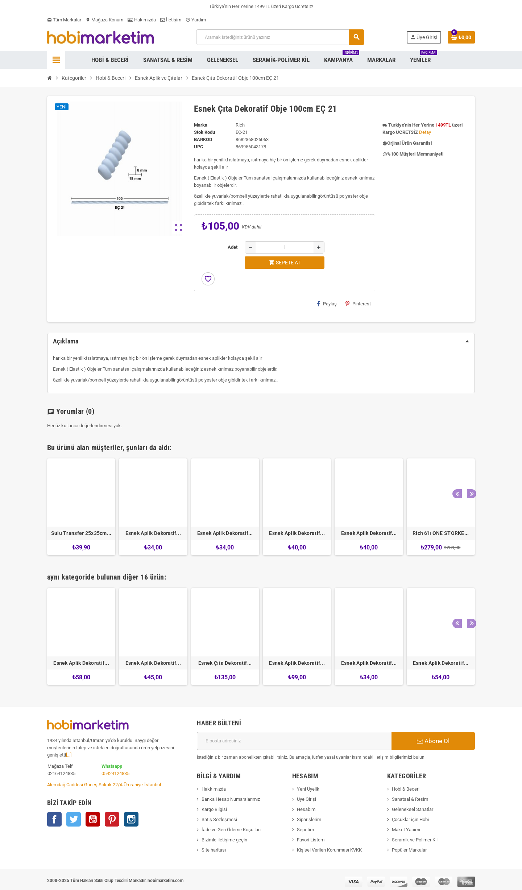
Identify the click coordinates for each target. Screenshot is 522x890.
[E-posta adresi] (294, 741)
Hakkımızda (214, 789)
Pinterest (358, 303)
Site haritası (214, 850)
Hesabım (306, 809)
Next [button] (467, 445)
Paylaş (327, 303)
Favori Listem (310, 839)
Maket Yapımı (406, 829)
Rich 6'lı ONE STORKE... (441, 533)
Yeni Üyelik (308, 789)
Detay (425, 132)
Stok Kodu (204, 132)
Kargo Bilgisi (214, 809)
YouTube (93, 819)
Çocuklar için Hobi (410, 819)
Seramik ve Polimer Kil (415, 839)
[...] (68, 755)
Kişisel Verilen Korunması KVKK (329, 850)
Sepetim (305, 829)
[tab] (261, 341)
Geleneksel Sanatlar (412, 809)
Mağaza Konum (104, 19)
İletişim (170, 19)
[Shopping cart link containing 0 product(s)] (461, 37)
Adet (232, 247)
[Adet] (284, 247)
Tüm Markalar (64, 19)
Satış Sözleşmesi (219, 819)
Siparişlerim (309, 819)
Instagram (131, 819)
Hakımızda (142, 19)
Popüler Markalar (409, 850)
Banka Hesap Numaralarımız (231, 799)
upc (198, 146)
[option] (81, 506)
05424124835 (115, 773)
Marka (200, 125)
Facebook (54, 819)
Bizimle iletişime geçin (224, 839)
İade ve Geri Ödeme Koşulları (231, 829)
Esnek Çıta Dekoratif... (225, 663)
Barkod (203, 139)
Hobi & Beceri (405, 789)
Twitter (73, 819)
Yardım (196, 19)
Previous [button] (456, 445)
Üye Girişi (306, 799)
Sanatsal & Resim (410, 799)
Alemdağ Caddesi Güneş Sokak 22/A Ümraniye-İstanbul (104, 784)
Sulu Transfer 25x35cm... (81, 533)
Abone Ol (433, 741)
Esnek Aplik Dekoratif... (153, 533)
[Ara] (280, 37)
